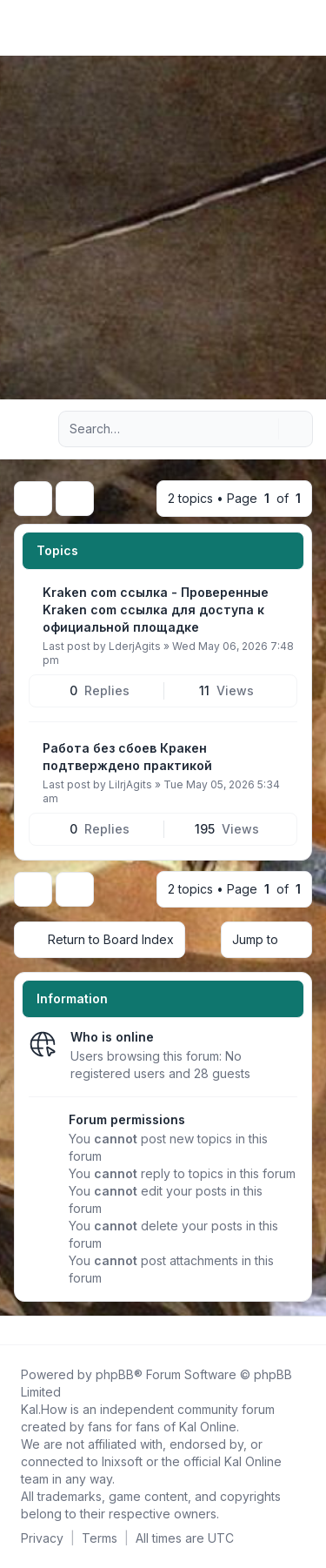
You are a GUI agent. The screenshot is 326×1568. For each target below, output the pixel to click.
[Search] (263, 429)
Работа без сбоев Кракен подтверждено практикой (127, 756)
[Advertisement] (163, 227)
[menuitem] (284, 27)
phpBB (115, 1374)
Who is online (112, 1036)
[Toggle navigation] (305, 28)
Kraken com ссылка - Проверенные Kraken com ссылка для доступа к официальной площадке (156, 609)
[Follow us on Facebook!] (17, 1330)
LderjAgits (135, 646)
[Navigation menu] (33, 429)
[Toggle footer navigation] (305, 1330)
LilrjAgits (130, 784)
